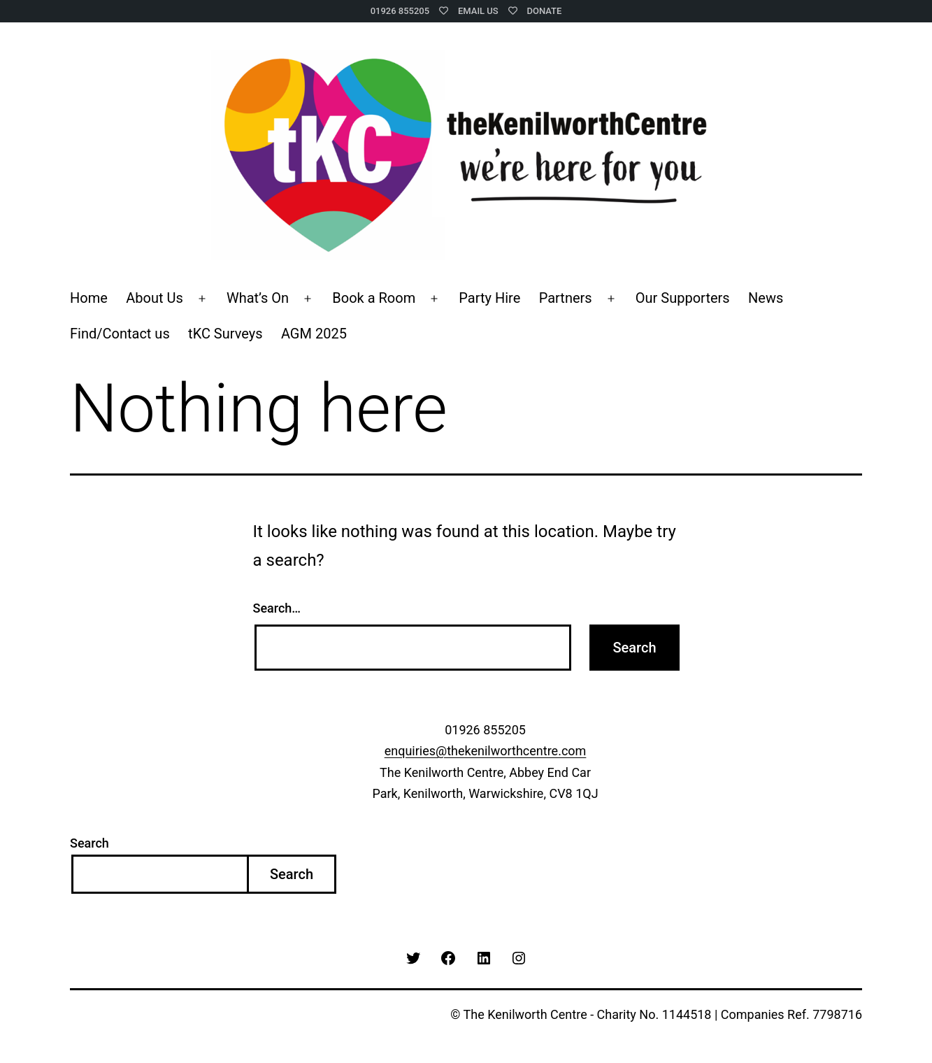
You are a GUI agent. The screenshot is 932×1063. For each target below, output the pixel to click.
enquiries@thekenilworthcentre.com (486, 750)
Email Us (478, 11)
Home (89, 298)
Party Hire (489, 298)
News (765, 298)
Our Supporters (683, 298)
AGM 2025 (314, 333)
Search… (277, 608)
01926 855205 (400, 11)
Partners (565, 298)
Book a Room (373, 298)
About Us (154, 298)
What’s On (258, 298)
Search (89, 843)
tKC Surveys (225, 333)
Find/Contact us (120, 333)
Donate (543, 11)
